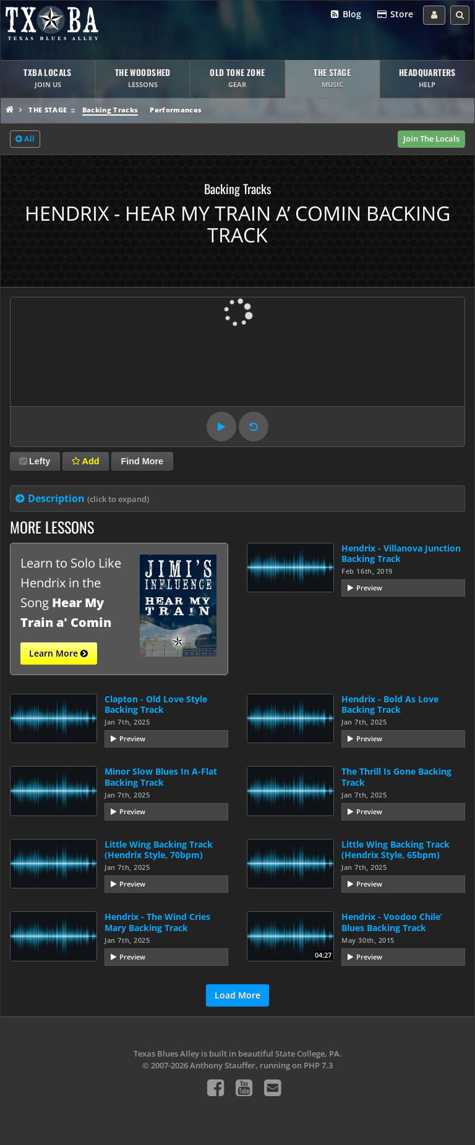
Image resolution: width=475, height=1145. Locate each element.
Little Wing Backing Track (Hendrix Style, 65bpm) (395, 849)
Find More (142, 461)
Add (85, 461)
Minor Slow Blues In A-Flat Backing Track (161, 776)
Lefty (34, 461)
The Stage (47, 109)
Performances (176, 109)
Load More (237, 995)
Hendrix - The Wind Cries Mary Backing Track (157, 922)
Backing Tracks (110, 109)
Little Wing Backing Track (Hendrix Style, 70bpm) (159, 849)
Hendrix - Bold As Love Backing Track (390, 704)
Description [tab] (88, 498)
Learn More (58, 653)
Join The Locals (431, 138)
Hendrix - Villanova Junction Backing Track (401, 553)
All (25, 139)
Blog (345, 14)
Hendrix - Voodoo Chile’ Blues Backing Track (391, 922)
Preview (369, 587)
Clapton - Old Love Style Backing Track (156, 704)
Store (394, 14)
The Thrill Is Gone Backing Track (396, 776)
